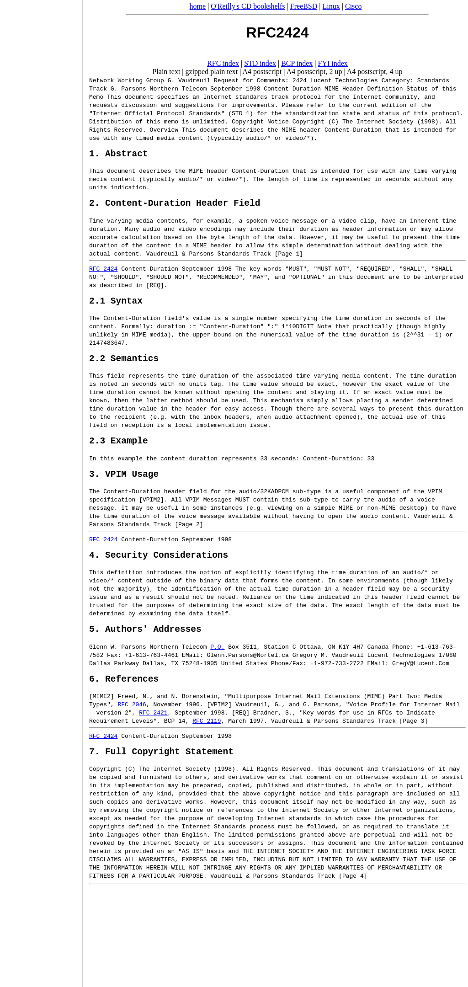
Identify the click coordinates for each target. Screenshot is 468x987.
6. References (124, 699)
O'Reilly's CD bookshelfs (248, 6)
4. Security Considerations (158, 570)
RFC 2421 (153, 733)
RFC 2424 (103, 273)
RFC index (223, 63)
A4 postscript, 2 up (314, 71)
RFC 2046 (131, 724)
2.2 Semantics (124, 367)
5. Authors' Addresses (145, 646)
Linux (331, 6)
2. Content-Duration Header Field (174, 207)
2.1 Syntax (116, 307)
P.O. (217, 665)
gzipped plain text (212, 71)
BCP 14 (175, 741)
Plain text (166, 71)
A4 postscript (262, 71)
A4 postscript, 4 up (375, 71)
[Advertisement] (41, 490)
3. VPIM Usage (124, 487)
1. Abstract (118, 155)
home (198, 6)
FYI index (333, 63)
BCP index (297, 63)
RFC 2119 (206, 741)
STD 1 (241, 113)
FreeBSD (304, 6)
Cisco (353, 6)
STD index (260, 63)
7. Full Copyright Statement (161, 774)
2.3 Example (118, 451)
